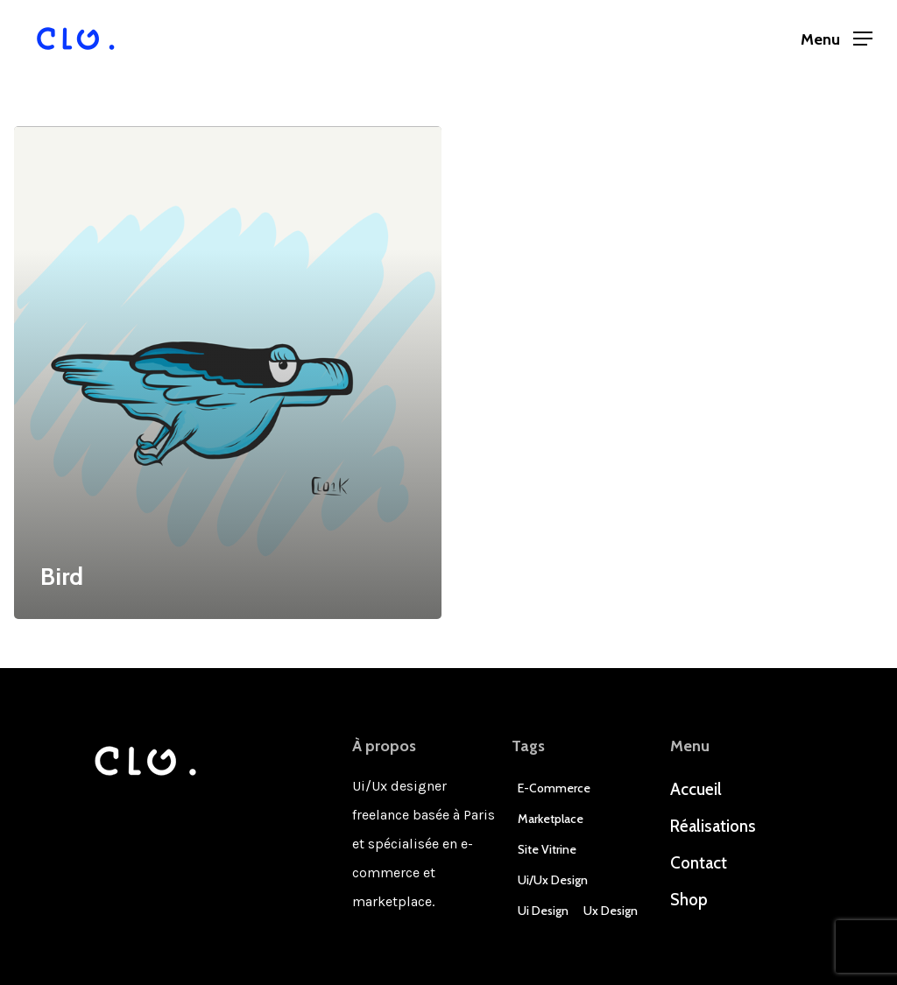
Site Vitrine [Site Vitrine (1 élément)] (547, 849)
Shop (689, 900)
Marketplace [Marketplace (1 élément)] (550, 819)
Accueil (696, 789)
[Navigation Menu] (836, 39)
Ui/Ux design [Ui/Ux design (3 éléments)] (553, 880)
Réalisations (713, 826)
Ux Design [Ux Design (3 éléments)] (610, 910)
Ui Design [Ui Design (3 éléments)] (543, 910)
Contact (698, 863)
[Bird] (227, 372)
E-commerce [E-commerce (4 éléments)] (554, 788)
